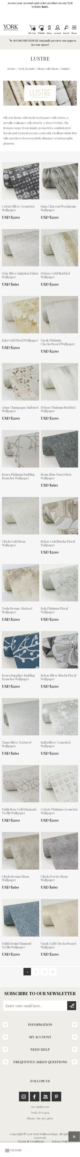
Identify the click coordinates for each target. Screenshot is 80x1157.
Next (53, 971)
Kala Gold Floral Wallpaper (20, 340)
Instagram (24, 1096)
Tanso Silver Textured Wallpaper (16, 744)
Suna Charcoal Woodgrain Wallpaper (58, 208)
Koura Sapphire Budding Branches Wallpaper (18, 677)
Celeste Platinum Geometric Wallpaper (59, 811)
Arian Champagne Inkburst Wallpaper (20, 409)
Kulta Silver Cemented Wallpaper (55, 744)
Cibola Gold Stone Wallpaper (14, 543)
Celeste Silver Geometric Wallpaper (18, 208)
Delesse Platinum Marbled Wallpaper (58, 409)
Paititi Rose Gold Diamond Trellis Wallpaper (19, 811)
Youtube (45, 1096)
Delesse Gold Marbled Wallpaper (55, 275)
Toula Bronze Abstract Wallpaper (17, 610)
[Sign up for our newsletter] (35, 1005)
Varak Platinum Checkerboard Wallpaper (58, 342)
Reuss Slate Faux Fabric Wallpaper (56, 476)
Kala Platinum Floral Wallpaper (54, 610)
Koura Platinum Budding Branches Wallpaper (18, 476)
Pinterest (56, 1096)
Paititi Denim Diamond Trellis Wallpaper (16, 945)
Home (11, 68)
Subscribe (71, 1005)
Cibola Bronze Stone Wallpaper (15, 878)
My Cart (32, 27)
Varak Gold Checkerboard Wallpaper (58, 945)
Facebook (34, 1096)
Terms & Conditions (31, 1141)
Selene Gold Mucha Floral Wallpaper (58, 543)
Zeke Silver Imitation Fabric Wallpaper (20, 275)
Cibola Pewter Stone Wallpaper (54, 878)
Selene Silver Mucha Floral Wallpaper (58, 677)
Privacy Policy (61, 1141)
